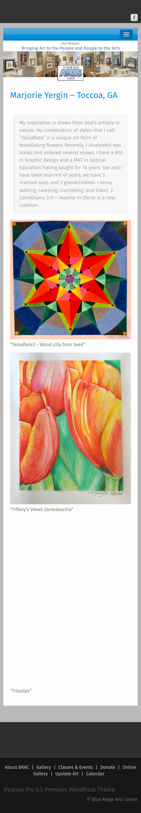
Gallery (43, 767)
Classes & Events (75, 767)
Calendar (95, 774)
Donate (107, 767)
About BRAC (17, 767)
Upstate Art (66, 774)
